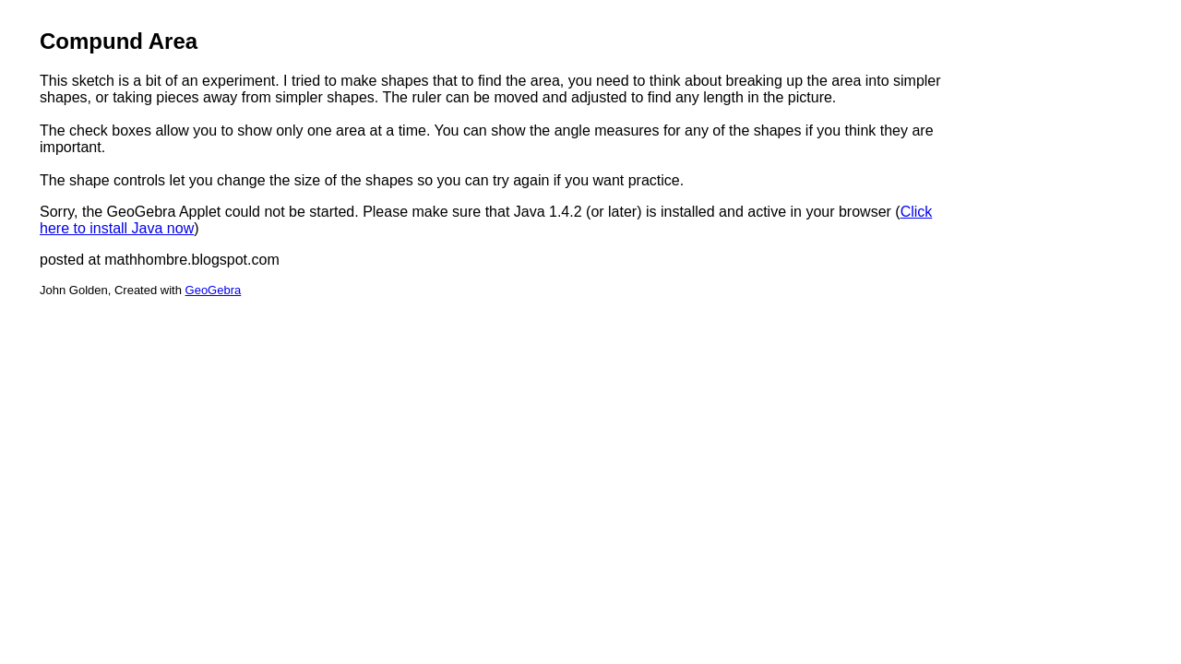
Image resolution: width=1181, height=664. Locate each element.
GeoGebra (213, 290)
